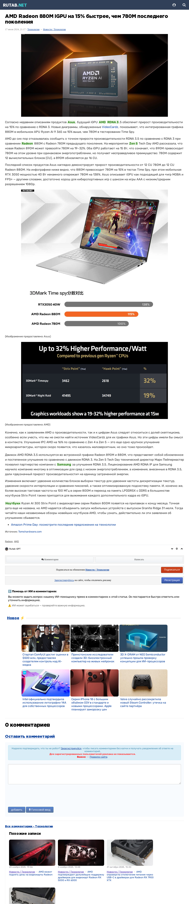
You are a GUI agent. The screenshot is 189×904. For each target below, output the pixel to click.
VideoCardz (110, 127)
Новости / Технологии (54, 29)
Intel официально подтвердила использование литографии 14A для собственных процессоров (44, 703)
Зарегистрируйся (71, 748)
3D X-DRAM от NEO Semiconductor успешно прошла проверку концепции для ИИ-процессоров (142, 658)
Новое (13, 618)
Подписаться (172, 569)
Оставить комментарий (30, 736)
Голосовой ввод (39, 809)
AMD (16, 541)
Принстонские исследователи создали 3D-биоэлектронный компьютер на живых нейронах (92, 658)
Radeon (9, 541)
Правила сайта (98, 756)
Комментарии (50, 559)
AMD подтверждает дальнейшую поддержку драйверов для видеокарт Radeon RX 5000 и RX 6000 (81, 876)
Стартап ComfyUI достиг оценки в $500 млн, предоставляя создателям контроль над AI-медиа (45, 660)
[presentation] (38, 796)
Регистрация (172, 580)
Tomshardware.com (30, 531)
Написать (139, 559)
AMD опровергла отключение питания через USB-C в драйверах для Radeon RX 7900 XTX (130, 876)
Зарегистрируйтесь (64, 580)
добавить (16, 809)
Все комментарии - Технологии (29, 826)
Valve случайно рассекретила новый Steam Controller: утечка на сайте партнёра (143, 703)
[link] (63, 524)
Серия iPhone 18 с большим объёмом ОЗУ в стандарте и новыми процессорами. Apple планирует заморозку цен (91, 704)
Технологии (33, 29)
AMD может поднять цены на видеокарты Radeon (30, 873)
